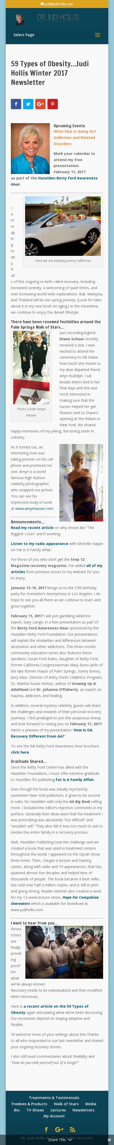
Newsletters (83, 1110)
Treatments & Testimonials (54, 1097)
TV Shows (35, 1110)
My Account (54, 1116)
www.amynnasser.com (34, 508)
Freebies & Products (29, 1103)
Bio (17, 1110)
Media (90, 1103)
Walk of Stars (66, 1103)
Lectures (58, 1110)
